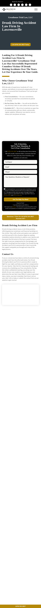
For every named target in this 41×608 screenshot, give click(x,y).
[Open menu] (36, 9)
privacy (14, 206)
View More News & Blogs (20, 472)
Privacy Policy (7, 195)
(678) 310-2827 (20, 606)
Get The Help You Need (20, 199)
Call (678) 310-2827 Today (20, 44)
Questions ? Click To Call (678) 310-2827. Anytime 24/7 (20, 217)
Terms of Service (17, 195)
